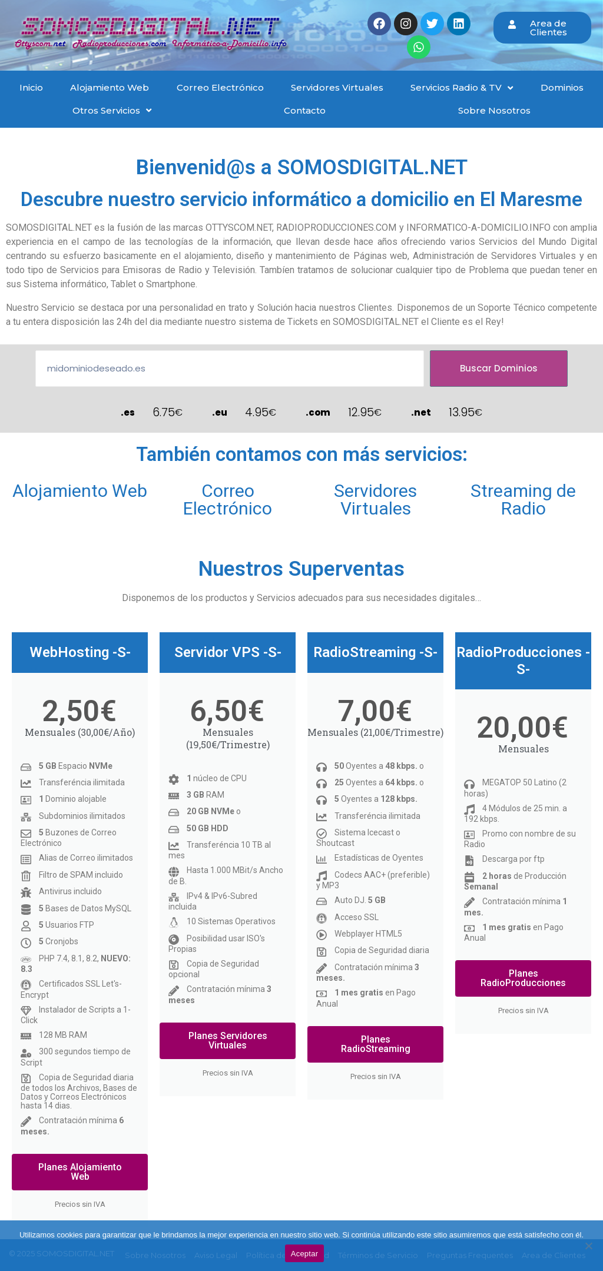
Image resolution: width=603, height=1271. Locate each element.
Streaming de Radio (523, 499)
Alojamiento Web (79, 490)
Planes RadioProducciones (523, 978)
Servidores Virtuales (375, 499)
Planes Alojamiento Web (80, 1172)
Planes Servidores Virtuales (227, 1040)
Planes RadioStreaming (375, 1044)
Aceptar (305, 1253)
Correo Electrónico (227, 499)
